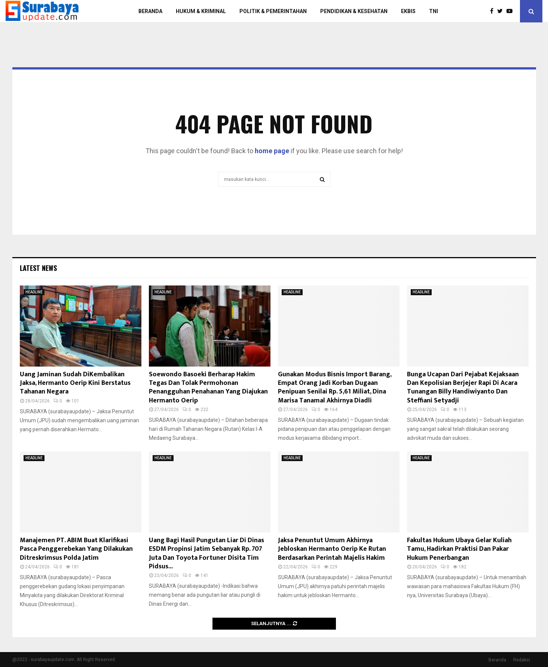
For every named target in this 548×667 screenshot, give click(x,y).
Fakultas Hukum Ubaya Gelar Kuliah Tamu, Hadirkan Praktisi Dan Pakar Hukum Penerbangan (459, 549)
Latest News (38, 268)
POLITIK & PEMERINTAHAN (273, 11)
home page (272, 151)
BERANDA (150, 11)
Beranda (497, 660)
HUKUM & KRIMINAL (201, 11)
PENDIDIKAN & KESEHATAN (354, 11)
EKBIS (408, 11)
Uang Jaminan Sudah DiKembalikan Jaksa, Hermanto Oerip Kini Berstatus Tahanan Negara (75, 383)
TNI (433, 11)
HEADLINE (34, 292)
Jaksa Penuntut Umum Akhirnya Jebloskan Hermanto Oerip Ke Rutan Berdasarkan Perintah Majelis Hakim (332, 549)
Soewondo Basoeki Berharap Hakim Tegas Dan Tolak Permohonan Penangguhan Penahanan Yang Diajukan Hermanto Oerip (208, 387)
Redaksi (521, 660)
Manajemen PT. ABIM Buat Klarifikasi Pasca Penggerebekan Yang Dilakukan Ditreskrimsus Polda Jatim (76, 549)
